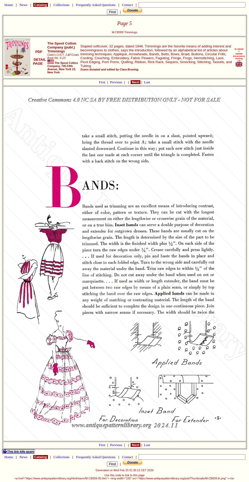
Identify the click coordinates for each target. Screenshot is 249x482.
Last (147, 82)
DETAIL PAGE (39, 61)
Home (9, 5)
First (102, 82)
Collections (61, 5)
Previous (116, 82)
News (23, 5)
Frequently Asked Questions (96, 5)
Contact (127, 5)
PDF (38, 52)
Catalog (40, 5)
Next (135, 82)
